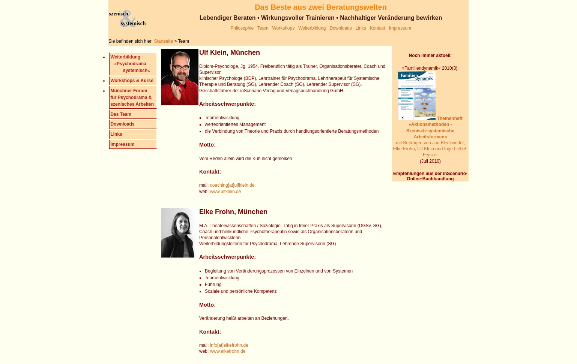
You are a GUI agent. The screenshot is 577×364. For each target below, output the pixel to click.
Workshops (284, 28)
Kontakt (377, 28)
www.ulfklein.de (225, 191)
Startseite (164, 41)
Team (262, 28)
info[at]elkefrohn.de (228, 345)
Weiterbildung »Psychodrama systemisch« (130, 63)
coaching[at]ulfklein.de (232, 185)
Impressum (400, 28)
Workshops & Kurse (131, 80)
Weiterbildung (312, 28)
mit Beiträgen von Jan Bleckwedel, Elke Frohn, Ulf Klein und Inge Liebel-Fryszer (430, 136)
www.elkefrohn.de (228, 351)
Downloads (340, 28)
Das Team (120, 114)
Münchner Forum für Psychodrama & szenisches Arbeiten (132, 97)
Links (361, 28)
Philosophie (242, 28)
